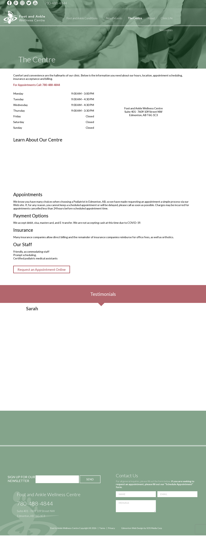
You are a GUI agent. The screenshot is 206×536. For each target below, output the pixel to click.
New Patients (114, 19)
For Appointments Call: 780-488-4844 (36, 85)
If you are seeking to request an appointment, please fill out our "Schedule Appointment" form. (155, 484)
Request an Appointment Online (42, 270)
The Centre (135, 19)
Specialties (166, 31)
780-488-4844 (35, 503)
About (151, 19)
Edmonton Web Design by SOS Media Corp (142, 528)
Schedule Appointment (174, 4)
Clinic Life (167, 19)
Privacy (111, 528)
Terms (102, 528)
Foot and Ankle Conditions (82, 19)
